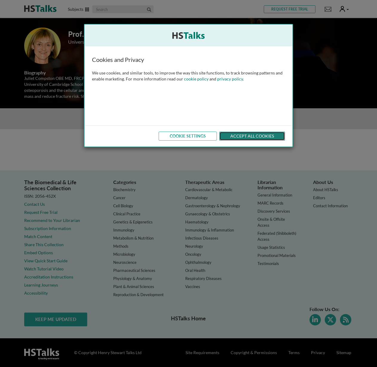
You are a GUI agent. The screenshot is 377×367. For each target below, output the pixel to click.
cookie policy (196, 78)
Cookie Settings (188, 135)
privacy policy (230, 78)
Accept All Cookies (252, 135)
